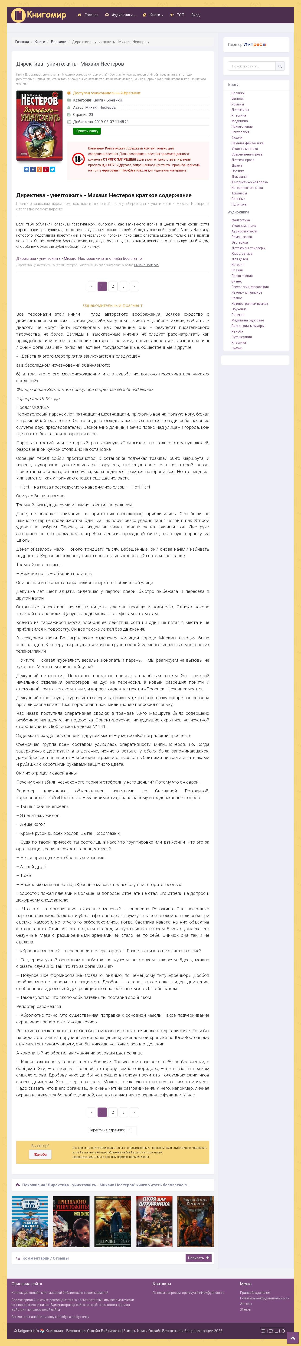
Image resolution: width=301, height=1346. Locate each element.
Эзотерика (240, 242)
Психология (240, 132)
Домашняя (240, 176)
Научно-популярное (247, 292)
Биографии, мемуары (248, 326)
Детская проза (243, 160)
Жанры (245, 1309)
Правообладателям (255, 1293)
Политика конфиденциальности (264, 1298)
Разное (237, 298)
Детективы (240, 110)
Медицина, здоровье (248, 320)
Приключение (242, 126)
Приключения (242, 276)
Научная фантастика (248, 143)
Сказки (237, 138)
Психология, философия (250, 287)
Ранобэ (237, 331)
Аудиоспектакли (244, 231)
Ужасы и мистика (245, 149)
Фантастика (241, 220)
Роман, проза (242, 237)
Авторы (246, 1304)
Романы (238, 104)
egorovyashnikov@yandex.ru (203, 1293)
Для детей (240, 259)
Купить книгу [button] (86, 131)
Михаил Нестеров (100, 107)
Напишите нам (83, 1157)
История (238, 265)
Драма (237, 165)
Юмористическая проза (250, 182)
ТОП (177, 15)
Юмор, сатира (242, 253)
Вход (195, 15)
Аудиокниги (120, 15)
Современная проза (247, 154)
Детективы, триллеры (248, 248)
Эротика (238, 171)
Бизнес (237, 281)
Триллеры (239, 193)
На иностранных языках (250, 303)
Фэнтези (238, 99)
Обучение (239, 309)
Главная (88, 15)
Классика (239, 115)
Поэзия (237, 270)
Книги (153, 15)
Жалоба (40, 1154)
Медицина (240, 121)
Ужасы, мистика (244, 226)
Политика (239, 204)
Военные (238, 199)
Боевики (58, 42)
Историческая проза (247, 188)
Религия (238, 315)
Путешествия (242, 337)
